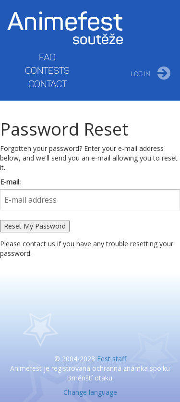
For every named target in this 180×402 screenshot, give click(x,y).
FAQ (47, 57)
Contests (47, 70)
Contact (47, 84)
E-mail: (10, 181)
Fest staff (111, 358)
